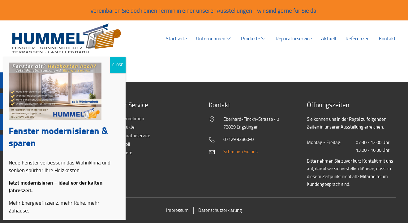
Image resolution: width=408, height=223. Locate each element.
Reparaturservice (294, 38)
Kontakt (387, 38)
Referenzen (358, 38)
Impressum (177, 210)
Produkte (253, 38)
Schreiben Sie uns (240, 151)
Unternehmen (214, 38)
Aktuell (328, 38)
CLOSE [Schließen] (117, 71)
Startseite (176, 38)
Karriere (121, 152)
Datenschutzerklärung (220, 210)
